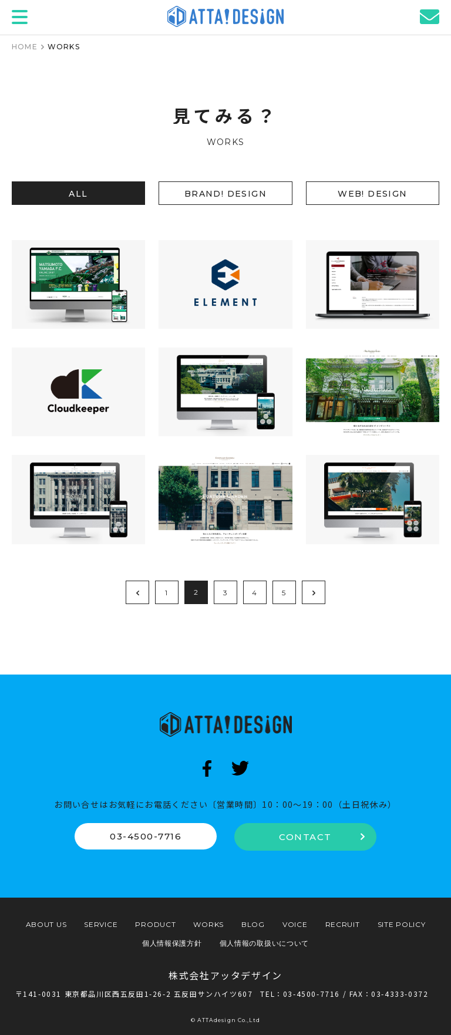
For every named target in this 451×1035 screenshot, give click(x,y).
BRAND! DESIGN (225, 193)
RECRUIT (342, 924)
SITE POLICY (402, 924)
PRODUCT (155, 924)
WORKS (208, 924)
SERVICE (100, 924)
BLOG (253, 924)
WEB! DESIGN (372, 193)
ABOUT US (46, 924)
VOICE (295, 924)
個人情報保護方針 (172, 943)
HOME (25, 46)
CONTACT (322, 836)
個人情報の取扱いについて (264, 943)
